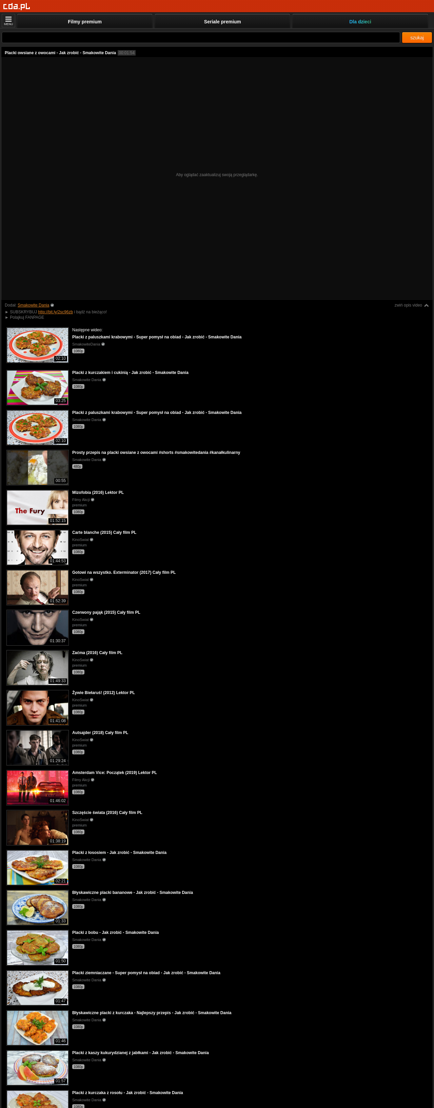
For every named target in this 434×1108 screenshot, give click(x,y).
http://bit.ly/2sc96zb (55, 312)
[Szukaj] (201, 37)
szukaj (417, 37)
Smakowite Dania (33, 305)
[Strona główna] (16, 6)
